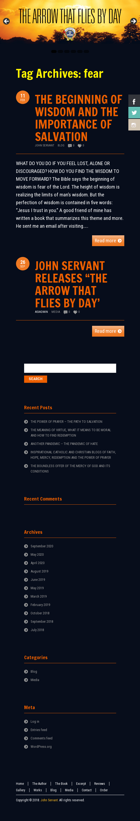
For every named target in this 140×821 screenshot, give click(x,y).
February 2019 (40, 605)
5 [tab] (80, 51)
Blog (61, 145)
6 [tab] (86, 51)
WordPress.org (41, 747)
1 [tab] (54, 51)
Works (38, 790)
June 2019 (38, 580)
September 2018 (42, 621)
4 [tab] (73, 51)
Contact (87, 790)
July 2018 (37, 630)
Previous (7, 22)
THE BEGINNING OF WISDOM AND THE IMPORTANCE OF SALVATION (78, 118)
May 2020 (37, 554)
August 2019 (39, 571)
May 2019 (37, 588)
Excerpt (81, 784)
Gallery (20, 790)
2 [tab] (60, 51)
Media (55, 312)
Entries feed (39, 730)
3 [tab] (67, 51)
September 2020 (42, 546)
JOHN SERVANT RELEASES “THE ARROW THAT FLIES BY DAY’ (71, 284)
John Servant (44, 145)
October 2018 (40, 613)
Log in (35, 721)
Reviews (99, 784)
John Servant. (49, 800)
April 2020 (37, 563)
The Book (61, 784)
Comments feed (42, 738)
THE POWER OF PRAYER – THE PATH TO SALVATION (66, 422)
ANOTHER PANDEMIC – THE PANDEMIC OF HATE (64, 444)
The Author (39, 784)
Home (20, 784)
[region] (70, 23)
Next (133, 22)
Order (104, 790)
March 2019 (39, 596)
